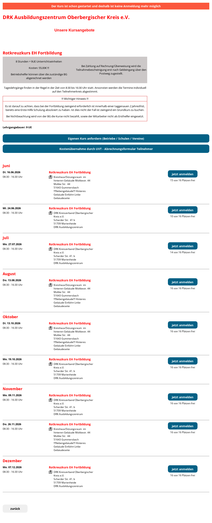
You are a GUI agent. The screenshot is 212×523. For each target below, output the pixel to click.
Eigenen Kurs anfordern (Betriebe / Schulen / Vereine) (106, 138)
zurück (15, 509)
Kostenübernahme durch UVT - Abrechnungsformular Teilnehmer (106, 149)
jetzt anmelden (182, 174)
